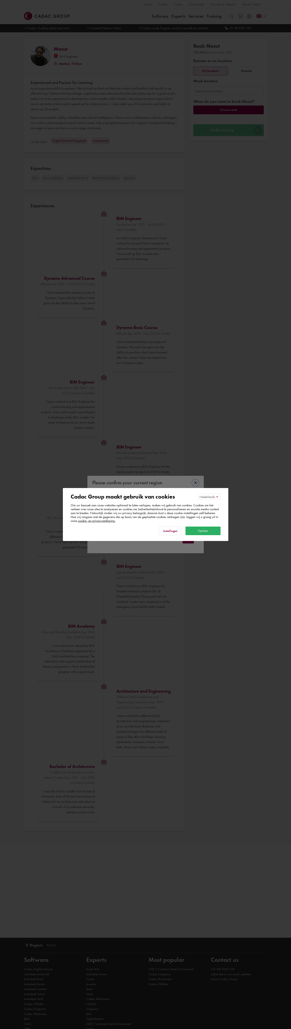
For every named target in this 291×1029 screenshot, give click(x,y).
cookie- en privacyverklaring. (96, 521)
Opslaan (203, 531)
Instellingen (170, 531)
